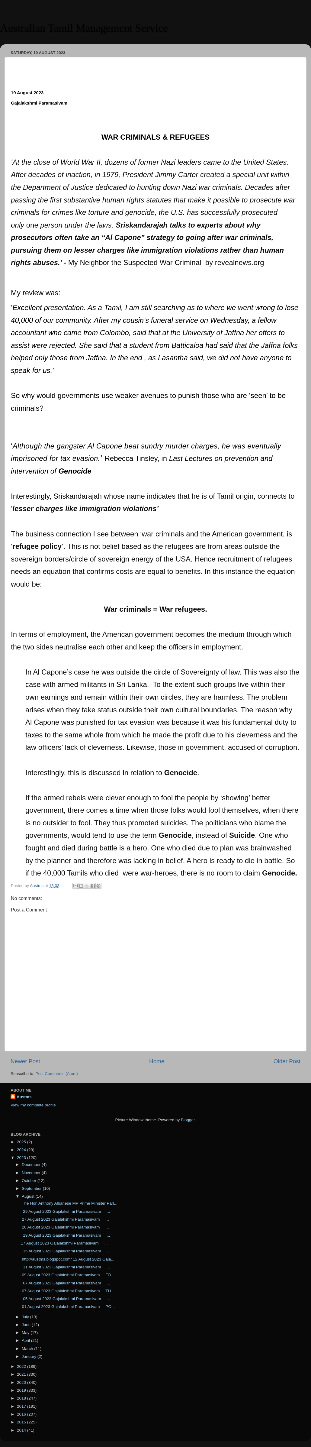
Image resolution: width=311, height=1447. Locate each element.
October (29, 1180)
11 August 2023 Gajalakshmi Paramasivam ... (65, 1267)
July (26, 1317)
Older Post (287, 1061)
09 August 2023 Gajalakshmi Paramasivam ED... (68, 1275)
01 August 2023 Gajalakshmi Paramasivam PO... (68, 1306)
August (29, 1196)
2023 (22, 1157)
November (32, 1172)
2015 (22, 1422)
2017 (22, 1406)
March (28, 1348)
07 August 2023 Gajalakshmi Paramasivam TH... (67, 1291)
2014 (22, 1430)
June (27, 1324)
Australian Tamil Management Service (84, 28)
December (32, 1164)
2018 (22, 1398)
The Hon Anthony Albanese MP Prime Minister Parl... (69, 1203)
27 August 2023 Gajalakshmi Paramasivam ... (65, 1219)
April (26, 1340)
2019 (22, 1390)
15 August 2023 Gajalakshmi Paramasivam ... (65, 1251)
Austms (24, 1097)
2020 (22, 1382)
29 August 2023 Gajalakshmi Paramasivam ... (65, 1211)
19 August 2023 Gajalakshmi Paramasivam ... (65, 1235)
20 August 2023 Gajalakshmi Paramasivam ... (65, 1227)
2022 (22, 1366)
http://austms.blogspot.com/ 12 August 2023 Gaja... (67, 1259)
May (26, 1332)
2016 (22, 1414)
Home (156, 1061)
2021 (22, 1374)
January (29, 1356)
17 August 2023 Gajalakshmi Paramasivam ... (64, 1243)
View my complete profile (33, 1105)
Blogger (188, 1120)
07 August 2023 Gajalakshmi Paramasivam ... (65, 1283)
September (32, 1188)
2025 (22, 1142)
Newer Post (25, 1061)
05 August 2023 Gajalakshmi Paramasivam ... (65, 1298)
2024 (22, 1150)
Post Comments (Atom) (57, 1073)
